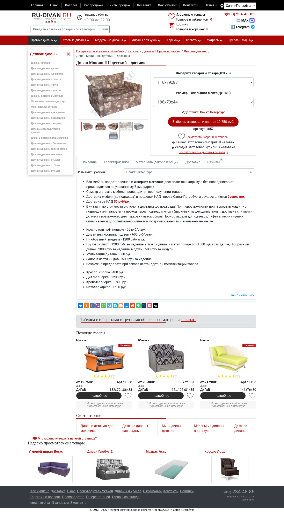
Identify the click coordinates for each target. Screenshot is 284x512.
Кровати (193, 40)
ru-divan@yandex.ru (54, 503)
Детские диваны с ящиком (47, 123)
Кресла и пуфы (240, 40)
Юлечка (143, 340)
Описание (89, 162)
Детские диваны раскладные (48, 117)
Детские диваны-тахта (44, 84)
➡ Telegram (242, 27)
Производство (73, 497)
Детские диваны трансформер (49, 148)
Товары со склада (126, 497)
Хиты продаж (120, 5)
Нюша (204, 340)
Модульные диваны (110, 40)
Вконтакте (78, 503)
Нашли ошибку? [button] (242, 295)
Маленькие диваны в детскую (48, 101)
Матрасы (215, 40)
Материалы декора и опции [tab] (157, 162)
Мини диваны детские (44, 106)
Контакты (190, 5)
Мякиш (81, 340)
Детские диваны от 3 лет (45, 165)
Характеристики (116, 162)
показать (188, 319)
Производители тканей (95, 491)
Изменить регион (91, 172)
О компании (152, 491)
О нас (54, 5)
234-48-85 (239, 14)
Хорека (173, 40)
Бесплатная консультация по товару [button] (203, 152)
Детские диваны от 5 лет (45, 170)
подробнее (99, 395)
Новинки (187, 491)
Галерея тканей (98, 497)
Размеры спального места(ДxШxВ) (203, 93)
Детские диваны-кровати (46, 79)
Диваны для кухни (146, 40)
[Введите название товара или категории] (64, 29)
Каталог (71, 5)
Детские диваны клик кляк (47, 73)
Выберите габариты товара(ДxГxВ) (203, 73)
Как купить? (167, 5)
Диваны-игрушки (41, 62)
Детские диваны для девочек (48, 112)
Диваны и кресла (128, 491)
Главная (37, 5)
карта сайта (248, 499)
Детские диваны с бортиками (48, 143)
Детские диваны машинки (46, 154)
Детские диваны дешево (45, 68)
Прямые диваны (44, 40)
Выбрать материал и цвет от (203, 121)
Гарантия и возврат (45, 497)
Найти (104, 29)
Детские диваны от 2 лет (45, 159)
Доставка (144, 5)
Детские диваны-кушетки (46, 90)
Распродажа (93, 5)
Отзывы (211, 5)
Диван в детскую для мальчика (49, 137)
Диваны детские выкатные (47, 95)
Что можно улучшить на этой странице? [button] (67, 438)
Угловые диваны (76, 40)
